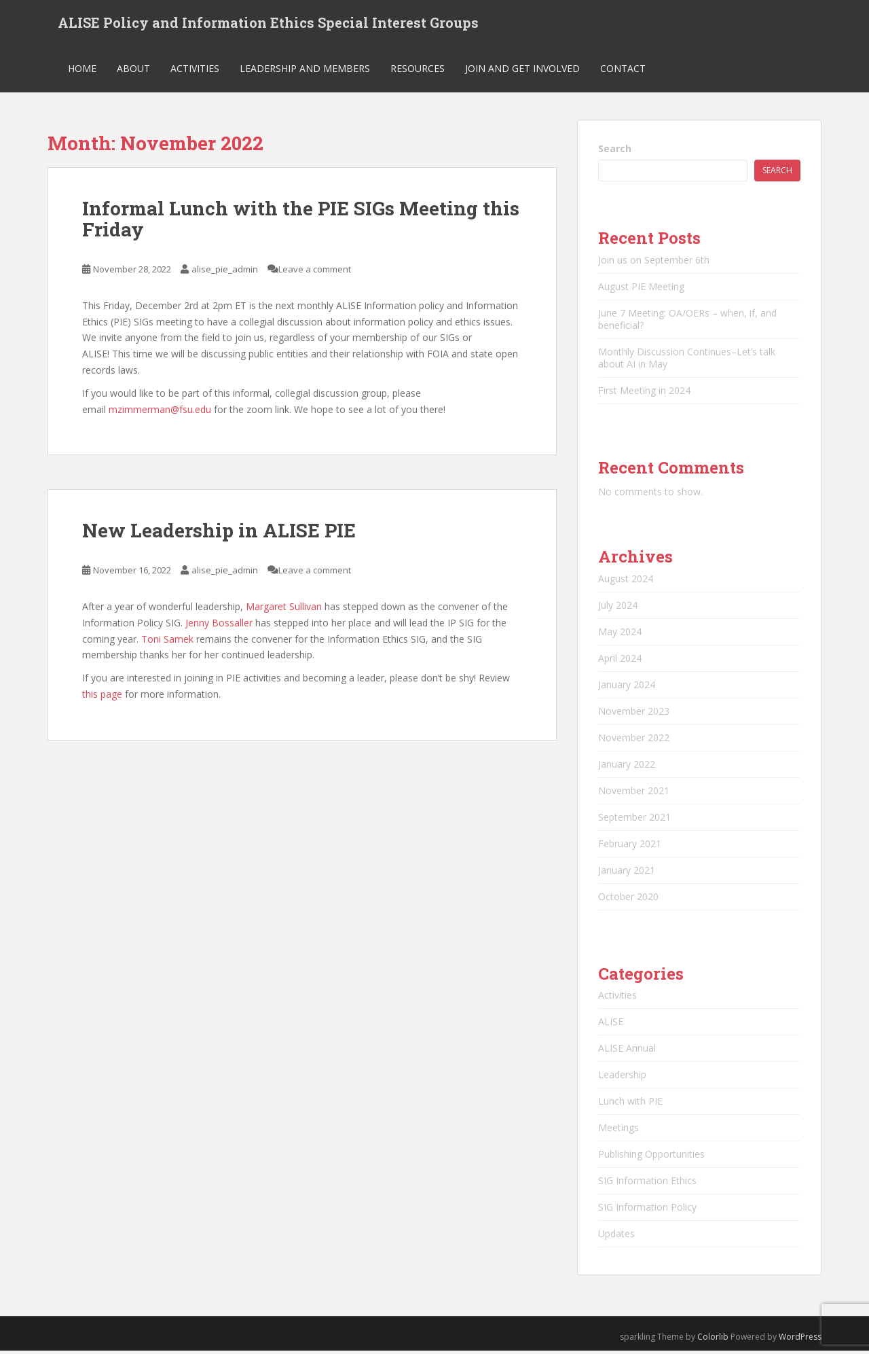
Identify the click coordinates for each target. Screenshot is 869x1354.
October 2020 (628, 899)
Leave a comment (314, 272)
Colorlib (712, 1339)
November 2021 (633, 793)
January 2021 (626, 872)
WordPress (800, 1339)
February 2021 (629, 846)
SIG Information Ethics (647, 1183)
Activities (194, 71)
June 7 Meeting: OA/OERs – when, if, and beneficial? (687, 321)
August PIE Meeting (641, 289)
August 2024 (625, 581)
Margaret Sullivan (284, 609)
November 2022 (633, 740)
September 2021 (634, 819)
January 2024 (626, 687)
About (133, 71)
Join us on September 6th (653, 262)
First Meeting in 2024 (644, 393)
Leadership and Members (305, 71)
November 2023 (633, 713)
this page (102, 696)
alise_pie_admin (224, 272)
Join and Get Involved (522, 71)
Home (82, 71)
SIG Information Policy (647, 1209)
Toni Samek (167, 641)
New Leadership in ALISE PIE (219, 533)
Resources (417, 71)
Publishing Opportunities (651, 1156)
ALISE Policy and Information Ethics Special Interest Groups (268, 24)
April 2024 (620, 660)
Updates (616, 1236)
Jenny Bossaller (219, 625)
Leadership (622, 1077)
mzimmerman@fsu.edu (160, 412)
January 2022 (626, 766)
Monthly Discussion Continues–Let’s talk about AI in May (686, 360)
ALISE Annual (627, 1050)
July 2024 (617, 607)
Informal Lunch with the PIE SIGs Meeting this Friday (300, 222)
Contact (623, 71)
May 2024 (620, 634)
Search (614, 151)
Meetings (618, 1130)
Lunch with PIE (630, 1103)
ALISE (610, 1024)
